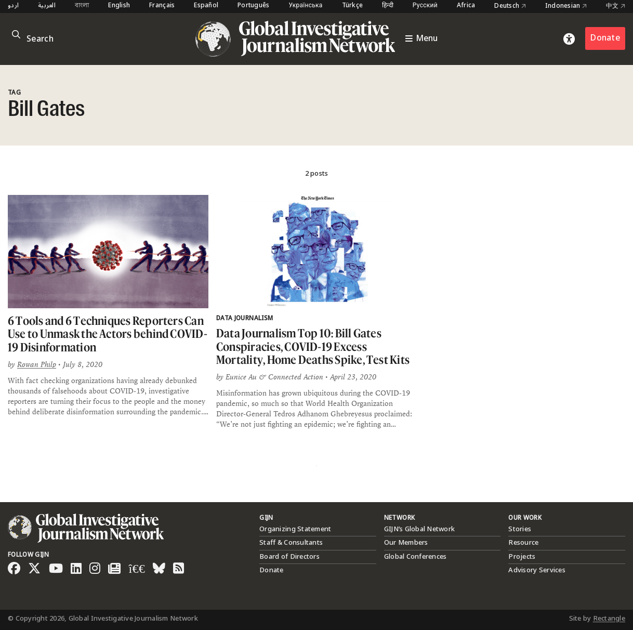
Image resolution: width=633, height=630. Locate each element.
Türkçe (352, 6)
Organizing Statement (295, 529)
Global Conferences (415, 556)
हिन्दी (387, 6)
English (119, 6)
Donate (605, 38)
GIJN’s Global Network (419, 529)
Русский (425, 6)
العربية (47, 6)
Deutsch (509, 6)
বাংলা (82, 6)
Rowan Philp (36, 364)
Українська (306, 6)
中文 (615, 6)
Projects (521, 556)
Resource (523, 542)
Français (162, 6)
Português (253, 6)
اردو (13, 6)
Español (206, 6)
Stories (519, 529)
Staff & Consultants (291, 542)
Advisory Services (536, 570)
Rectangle (609, 618)
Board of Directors (289, 556)
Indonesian (566, 6)
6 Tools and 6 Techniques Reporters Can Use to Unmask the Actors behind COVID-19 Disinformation (107, 333)
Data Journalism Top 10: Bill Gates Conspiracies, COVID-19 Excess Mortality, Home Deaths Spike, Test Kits (313, 346)
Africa (466, 6)
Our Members (406, 542)
